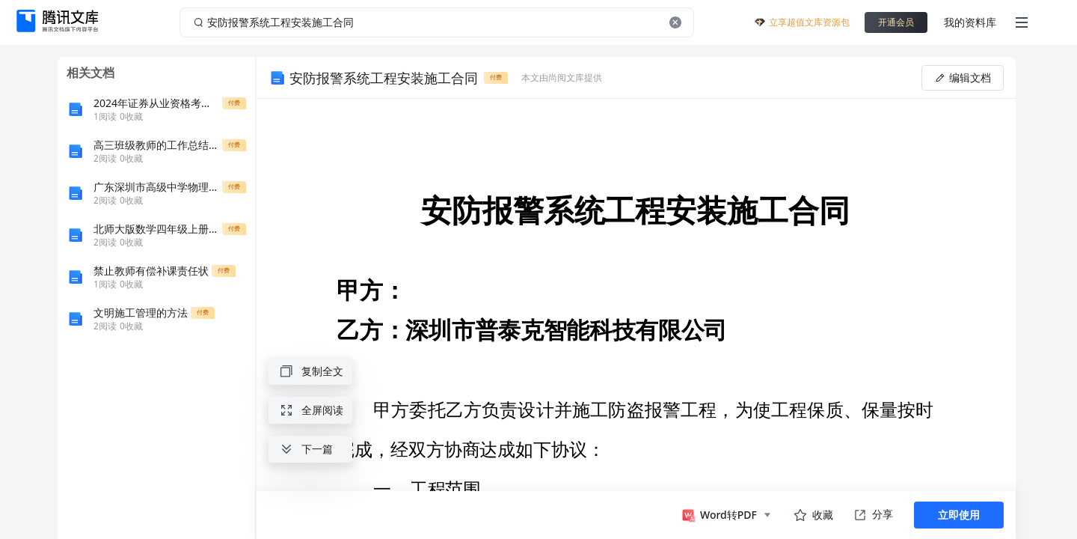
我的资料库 (970, 22)
